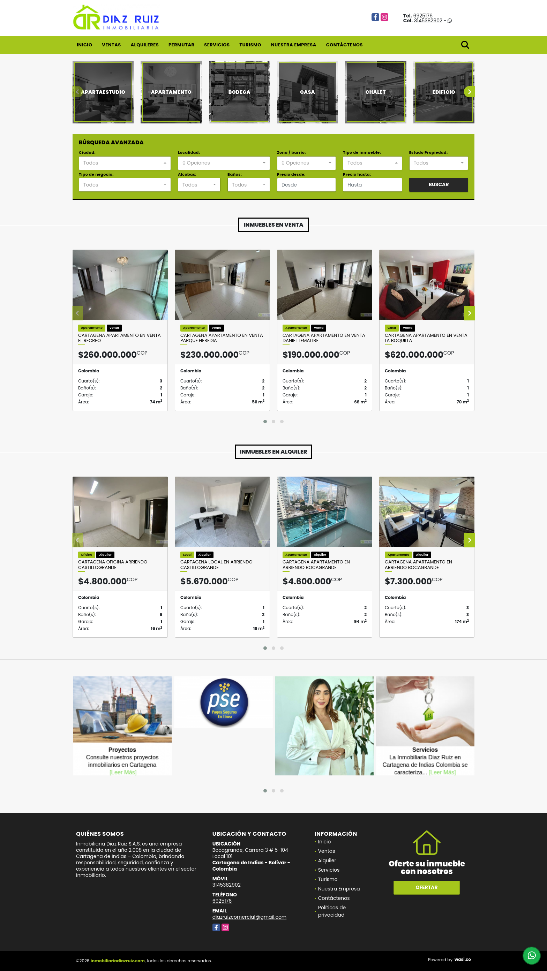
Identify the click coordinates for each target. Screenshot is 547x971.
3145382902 (428, 20)
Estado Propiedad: (428, 152)
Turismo (250, 44)
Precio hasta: (357, 174)
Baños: (234, 174)
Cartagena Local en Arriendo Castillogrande (216, 564)
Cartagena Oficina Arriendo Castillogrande (112, 564)
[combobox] (125, 163)
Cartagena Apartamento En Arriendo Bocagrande (316, 564)
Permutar (181, 44)
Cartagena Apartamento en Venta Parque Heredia (221, 338)
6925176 (423, 15)
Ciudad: (87, 152)
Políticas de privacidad (332, 911)
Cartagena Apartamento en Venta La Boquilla (426, 338)
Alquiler (327, 860)
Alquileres (144, 44)
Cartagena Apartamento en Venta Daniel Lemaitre (324, 338)
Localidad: (189, 152)
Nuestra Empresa (293, 44)
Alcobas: (187, 174)
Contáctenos (344, 44)
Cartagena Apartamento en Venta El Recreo (119, 338)
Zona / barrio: (291, 152)
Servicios (217, 44)
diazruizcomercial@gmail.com (249, 916)
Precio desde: (291, 174)
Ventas (111, 44)
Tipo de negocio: (96, 174)
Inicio (84, 44)
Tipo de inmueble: (362, 152)
